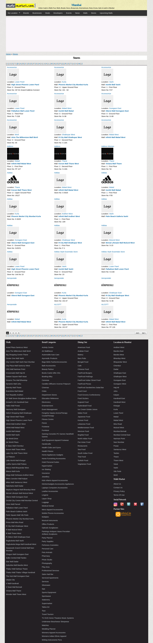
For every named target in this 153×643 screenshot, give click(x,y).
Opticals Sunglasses (50, 528)
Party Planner (47, 538)
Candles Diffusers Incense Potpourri (56, 384)
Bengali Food (83, 362)
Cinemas (45, 387)
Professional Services (50, 570)
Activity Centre (47, 347)
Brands (26, 13)
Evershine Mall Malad (14, 391)
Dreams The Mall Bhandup (16, 380)
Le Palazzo (10, 457)
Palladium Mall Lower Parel (22, 111)
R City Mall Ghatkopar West (70, 137)
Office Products (48, 524)
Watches (45, 625)
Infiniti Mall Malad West (115, 137)
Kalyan (116, 395)
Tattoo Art (45, 607)
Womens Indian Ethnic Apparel (54, 636)
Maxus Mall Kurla (13, 471)
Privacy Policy (119, 491)
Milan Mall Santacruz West (16, 482)
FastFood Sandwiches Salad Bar (91, 387)
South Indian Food (85, 453)
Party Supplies (47, 541)
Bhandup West (119, 358)
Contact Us (118, 488)
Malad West (66, 108)
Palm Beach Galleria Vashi (117, 216)
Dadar (116, 369)
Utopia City (10, 580)
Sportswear (46, 596)
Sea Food (81, 449)
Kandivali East (119, 398)
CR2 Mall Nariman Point (15, 369)
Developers (58, 13)
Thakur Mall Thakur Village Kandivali (20, 572)
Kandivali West (119, 402)
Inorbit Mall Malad (66, 111)
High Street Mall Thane (15, 417)
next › (138, 333)
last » (144, 333)
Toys (44, 611)
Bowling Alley (47, 376)
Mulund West (114, 240)
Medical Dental (48, 506)
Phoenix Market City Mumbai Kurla (73, 85)
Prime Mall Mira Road (14, 522)
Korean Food (83, 420)
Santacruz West (120, 449)
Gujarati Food (83, 402)
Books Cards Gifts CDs (51, 373)
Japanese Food (84, 417)
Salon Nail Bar (47, 574)
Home (8, 54)
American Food (84, 347)
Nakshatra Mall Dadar (14, 486)
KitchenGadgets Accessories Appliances (58, 484)
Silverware (46, 585)
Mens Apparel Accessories (52, 510)
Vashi (111, 82)
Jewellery (45, 477)
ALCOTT (57, 304)
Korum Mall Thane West (69, 164)
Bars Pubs (82, 358)
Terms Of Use (119, 495)
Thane (64, 161)
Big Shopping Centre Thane (17, 355)
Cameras (45, 380)
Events (69, 13)
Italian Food (82, 413)
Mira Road (118, 424)
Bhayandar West (120, 362)
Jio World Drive (12, 439)
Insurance (46, 473)
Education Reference (50, 398)
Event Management (49, 409)
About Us (117, 484)
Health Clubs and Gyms (51, 447)
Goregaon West (120, 384)
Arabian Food (83, 351)
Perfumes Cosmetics (50, 545)
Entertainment (47, 406)
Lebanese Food (84, 424)
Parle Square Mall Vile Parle (17, 515)
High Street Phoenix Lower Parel (25, 85)
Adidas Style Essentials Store (66, 252)
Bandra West (119, 355)
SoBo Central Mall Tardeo (16, 558)
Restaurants (82, 446)
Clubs (44, 391)
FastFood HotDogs (85, 376)
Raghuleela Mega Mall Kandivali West (21, 544)
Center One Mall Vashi (15, 358)
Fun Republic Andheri (14, 395)
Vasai (116, 464)
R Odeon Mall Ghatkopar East (18, 537)
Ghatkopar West (68, 135)
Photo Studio (47, 560)
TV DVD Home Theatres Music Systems (58, 618)
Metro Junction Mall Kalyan (16, 479)
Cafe (80, 366)
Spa (43, 589)
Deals (47, 13)
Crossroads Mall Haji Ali (15, 373)
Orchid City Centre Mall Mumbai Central (22, 500)
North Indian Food (85, 439)
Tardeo (116, 453)
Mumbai (76, 5)
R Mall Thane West (13, 533)
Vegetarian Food (84, 464)
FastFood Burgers (85, 373)
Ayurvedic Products (49, 358)
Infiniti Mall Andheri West (69, 216)
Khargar (117, 406)
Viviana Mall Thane (114, 164)
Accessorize (12, 67)
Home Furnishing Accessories (54, 458)
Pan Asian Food (84, 442)
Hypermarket (47, 466)
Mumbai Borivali (120, 431)
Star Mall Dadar (12, 562)
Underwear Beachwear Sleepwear (55, 622)
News (77, 13)
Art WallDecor (47, 351)
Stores (93, 13)
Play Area (45, 567)
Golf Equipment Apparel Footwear (55, 440)
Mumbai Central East (122, 435)
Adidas (10, 173)
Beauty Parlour (48, 369)
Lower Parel (19, 82)
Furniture (45, 430)
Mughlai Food (83, 435)
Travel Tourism (48, 614)
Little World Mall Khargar (16, 460)
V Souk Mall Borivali (14, 587)
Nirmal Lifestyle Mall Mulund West (120, 243)
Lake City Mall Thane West (16, 453)
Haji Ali (116, 387)
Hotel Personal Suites (50, 462)
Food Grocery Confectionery (89, 395)
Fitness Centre (48, 419)
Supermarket (47, 603)
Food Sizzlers (83, 398)
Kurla (64, 82)
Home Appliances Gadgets (52, 455)
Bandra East (118, 351)
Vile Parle (117, 471)
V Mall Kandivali (12, 583)
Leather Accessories (50, 491)
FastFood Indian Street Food (89, 380)
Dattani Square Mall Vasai (16, 376)
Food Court (82, 391)
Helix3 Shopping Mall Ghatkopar (19, 413)
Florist (44, 423)
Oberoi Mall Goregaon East (117, 111)
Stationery (46, 600)
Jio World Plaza (12, 442)
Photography (47, 563)
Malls (85, 13)
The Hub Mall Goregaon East (17, 576)
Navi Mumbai (119, 442)
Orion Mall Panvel (13, 504)
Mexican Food (83, 431)
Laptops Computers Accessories (55, 488)
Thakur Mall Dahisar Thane (17, 569)
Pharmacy (46, 556)
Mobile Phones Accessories (53, 513)
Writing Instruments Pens (52, 640)
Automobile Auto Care (50, 355)
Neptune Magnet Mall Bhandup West (20, 490)
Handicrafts (46, 444)
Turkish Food (83, 460)
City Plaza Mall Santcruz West (18, 366)
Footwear (45, 427)
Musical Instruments (50, 520)
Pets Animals (47, 552)
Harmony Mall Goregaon (15, 409)
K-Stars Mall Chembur (15, 446)
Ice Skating (46, 469)
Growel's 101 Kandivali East (17, 402)
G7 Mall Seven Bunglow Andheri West (21, 398)
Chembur (117, 366)
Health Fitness (47, 451)
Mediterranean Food (86, 428)
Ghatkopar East (115, 293)
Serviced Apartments (50, 578)
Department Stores (49, 395)
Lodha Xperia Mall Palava (16, 464)
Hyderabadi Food (84, 406)
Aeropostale (12, 278)
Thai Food (82, 457)
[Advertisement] (76, 34)
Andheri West (67, 214)
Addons (10, 146)
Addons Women (107, 146)
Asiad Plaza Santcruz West (17, 347)
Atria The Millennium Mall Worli (24, 137)
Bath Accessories (49, 366)
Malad (17, 161)
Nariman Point (119, 439)
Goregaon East (115, 108)
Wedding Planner (49, 629)
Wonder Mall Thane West (16, 594)
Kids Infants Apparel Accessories (55, 480)
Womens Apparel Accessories (54, 633)
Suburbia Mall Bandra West (17, 565)
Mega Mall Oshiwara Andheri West (19, 475)
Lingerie (45, 495)
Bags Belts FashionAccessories (54, 362)
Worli (17, 135)
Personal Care (47, 549)
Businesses (37, 13)
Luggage (45, 502)
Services (45, 581)
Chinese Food (83, 369)
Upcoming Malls (106, 13)
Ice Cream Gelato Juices (87, 409)
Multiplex (45, 517)
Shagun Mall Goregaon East (17, 554)
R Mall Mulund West (14, 530)
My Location (13, 13)
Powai (116, 446)
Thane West (118, 460)
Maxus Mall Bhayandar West (17, 468)
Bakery (80, 355)
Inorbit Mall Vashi (113, 85)
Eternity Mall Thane (13, 387)
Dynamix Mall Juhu (13, 384)
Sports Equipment (49, 592)
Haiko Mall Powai (13, 406)
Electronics (46, 402)
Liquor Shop (47, 499)
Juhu (115, 391)
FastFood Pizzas (84, 384)
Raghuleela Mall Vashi (15, 541)
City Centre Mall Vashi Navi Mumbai (20, 362)
